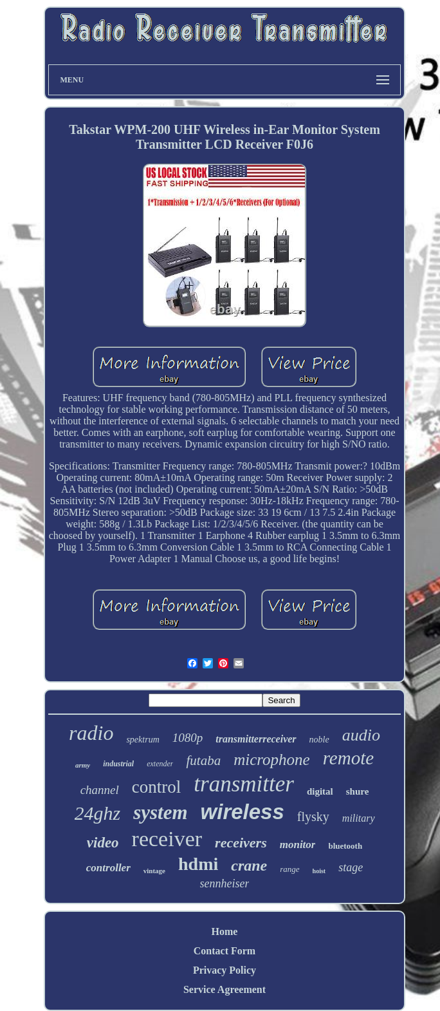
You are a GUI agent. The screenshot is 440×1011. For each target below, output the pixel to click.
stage (350, 867)
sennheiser (225, 883)
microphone (272, 759)
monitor (298, 844)
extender (160, 763)
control (156, 787)
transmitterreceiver (255, 738)
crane (249, 865)
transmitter (244, 784)
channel (99, 790)
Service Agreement (224, 989)
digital (320, 791)
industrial (118, 763)
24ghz (98, 813)
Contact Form (224, 950)
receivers (241, 843)
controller (108, 868)
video (103, 843)
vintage (154, 870)
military (358, 818)
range (289, 869)
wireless (242, 812)
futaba (203, 760)
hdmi (198, 864)
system (160, 812)
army (82, 765)
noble (319, 739)
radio (91, 732)
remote (348, 758)
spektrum (142, 739)
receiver (167, 839)
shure (357, 791)
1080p (187, 737)
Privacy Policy (224, 970)
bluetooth (345, 846)
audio (361, 735)
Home (225, 931)
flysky (313, 816)
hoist (319, 870)
